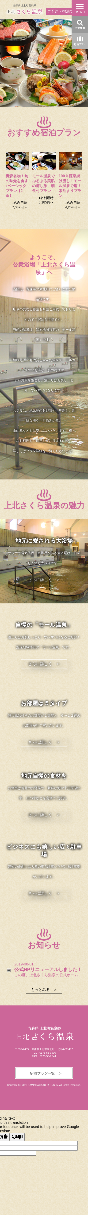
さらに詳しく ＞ (44, 579)
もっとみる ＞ (44, 990)
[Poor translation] (17, 1137)
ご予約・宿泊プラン (64, 11)
